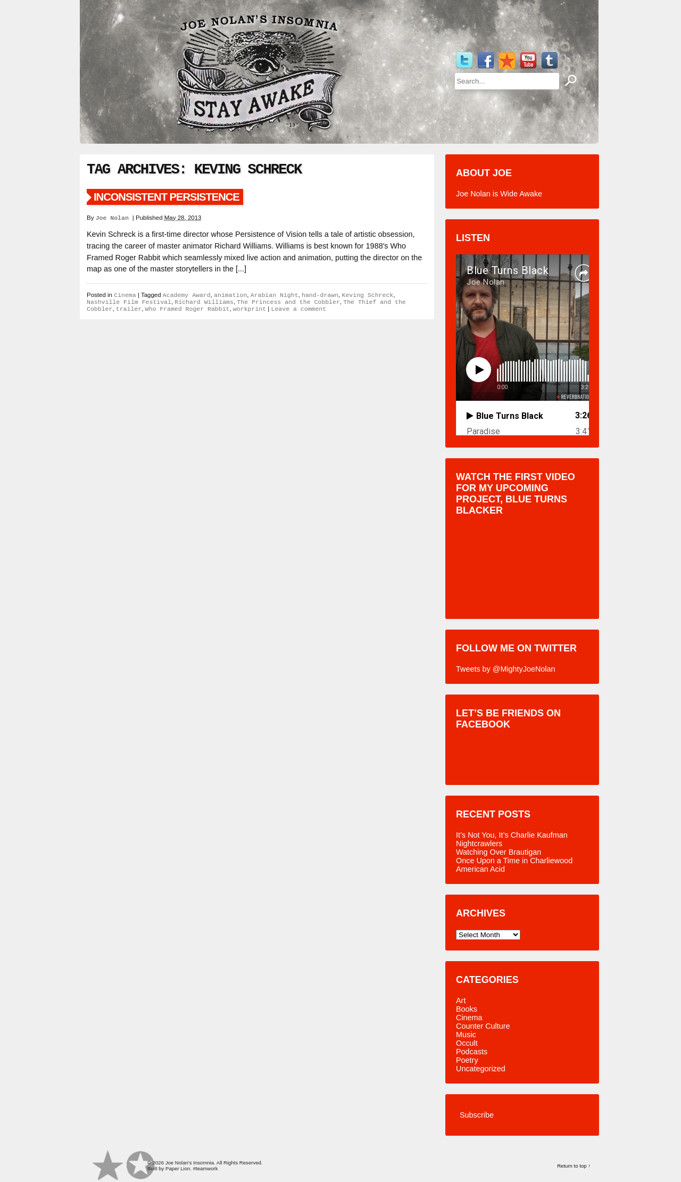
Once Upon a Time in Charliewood (514, 860)
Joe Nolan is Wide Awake (499, 193)
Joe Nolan (114, 217)
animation (230, 295)
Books (466, 1009)
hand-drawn (320, 295)
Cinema (125, 295)
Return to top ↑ (574, 1166)
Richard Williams (204, 302)
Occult (467, 1043)
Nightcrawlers (479, 843)
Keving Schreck (367, 295)
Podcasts (471, 1051)
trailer (129, 308)
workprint (249, 308)
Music (466, 1034)
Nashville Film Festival (129, 302)
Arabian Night (274, 295)
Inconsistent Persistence (166, 197)
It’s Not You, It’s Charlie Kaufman (512, 835)
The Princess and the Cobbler (288, 302)
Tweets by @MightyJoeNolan (505, 669)
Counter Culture (483, 1026)
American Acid (480, 869)
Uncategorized (480, 1068)
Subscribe (477, 1115)
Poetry (467, 1060)
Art (461, 1000)
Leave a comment (299, 308)
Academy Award (187, 295)
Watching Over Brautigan (498, 852)
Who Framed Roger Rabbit (187, 308)
